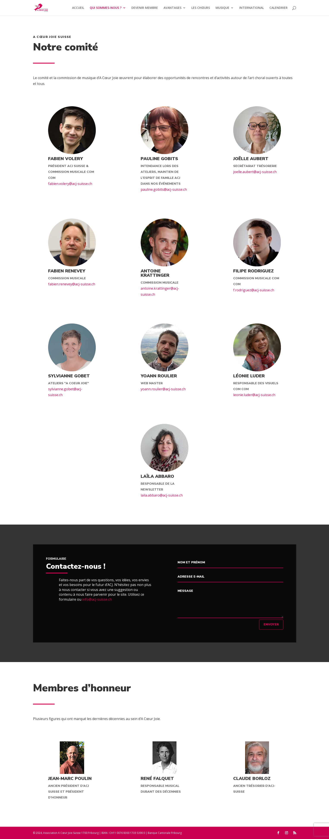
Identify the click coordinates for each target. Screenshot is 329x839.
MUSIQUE (222, 8)
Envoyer (271, 624)
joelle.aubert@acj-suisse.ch (255, 171)
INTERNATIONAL (251, 8)
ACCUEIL (78, 8)
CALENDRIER (278, 8)
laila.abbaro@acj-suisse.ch (162, 495)
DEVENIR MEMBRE (144, 8)
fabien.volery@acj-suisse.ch (70, 183)
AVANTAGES (172, 8)
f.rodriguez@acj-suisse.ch (253, 290)
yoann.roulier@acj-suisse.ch (163, 389)
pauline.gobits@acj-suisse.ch (164, 189)
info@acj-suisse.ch (97, 599)
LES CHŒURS (200, 8)
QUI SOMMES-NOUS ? (105, 8)
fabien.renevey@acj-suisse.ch (71, 284)
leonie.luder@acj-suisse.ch (254, 394)
